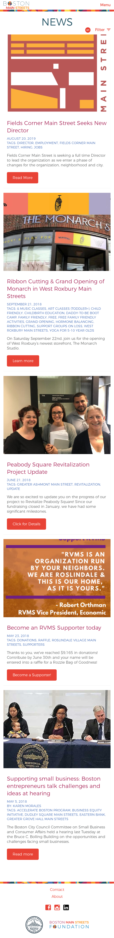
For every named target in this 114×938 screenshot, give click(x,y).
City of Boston (35, 924)
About (57, 896)
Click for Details (26, 524)
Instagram (57, 907)
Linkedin (66, 907)
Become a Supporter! (32, 675)
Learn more (23, 361)
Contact (57, 889)
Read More (22, 178)
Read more (23, 854)
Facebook (48, 907)
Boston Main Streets (16, 5)
